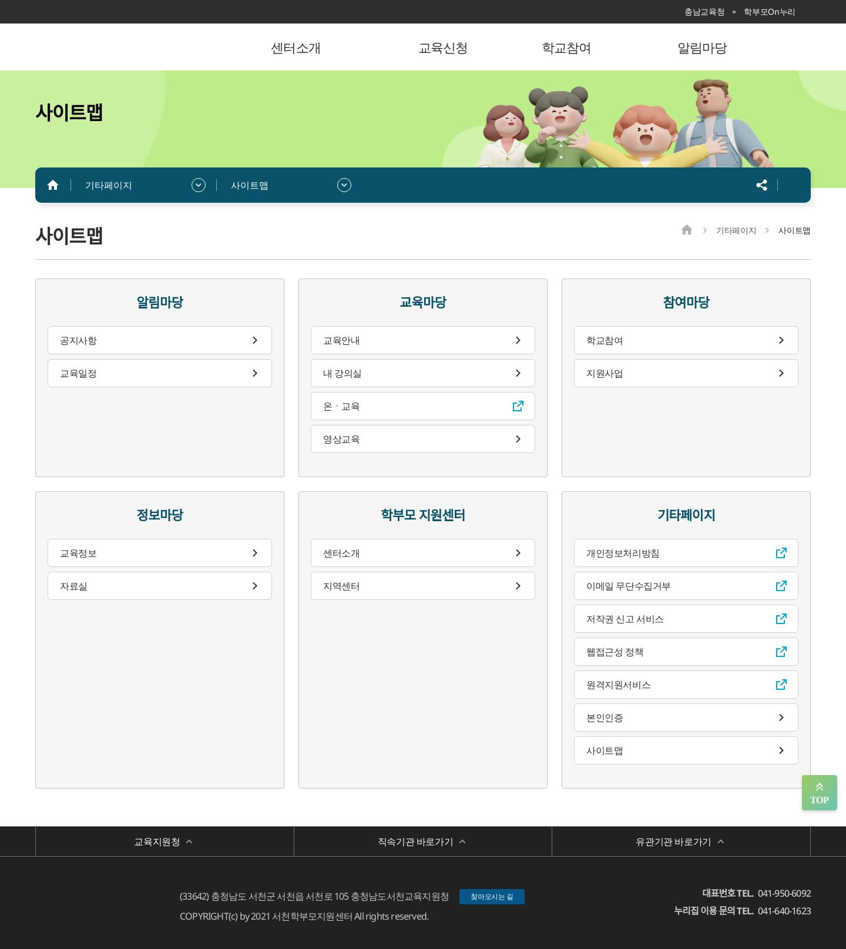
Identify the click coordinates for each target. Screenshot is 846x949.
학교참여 (604, 340)
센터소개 (341, 552)
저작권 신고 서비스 (625, 618)
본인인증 (604, 717)
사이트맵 (249, 185)
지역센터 (341, 585)
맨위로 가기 (819, 792)
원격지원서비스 (618, 684)
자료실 (74, 585)
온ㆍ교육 (341, 406)
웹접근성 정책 (614, 651)
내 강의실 (342, 373)
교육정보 (78, 552)
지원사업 (604, 373)
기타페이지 (108, 185)
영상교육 (341, 438)
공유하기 (762, 185)
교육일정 (78, 373)
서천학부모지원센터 (111, 47)
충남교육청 (704, 11)
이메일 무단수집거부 (628, 585)
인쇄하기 (793, 185)
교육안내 (341, 340)
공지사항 (78, 340)
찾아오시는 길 (492, 896)
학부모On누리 (769, 11)
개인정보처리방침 (623, 552)
